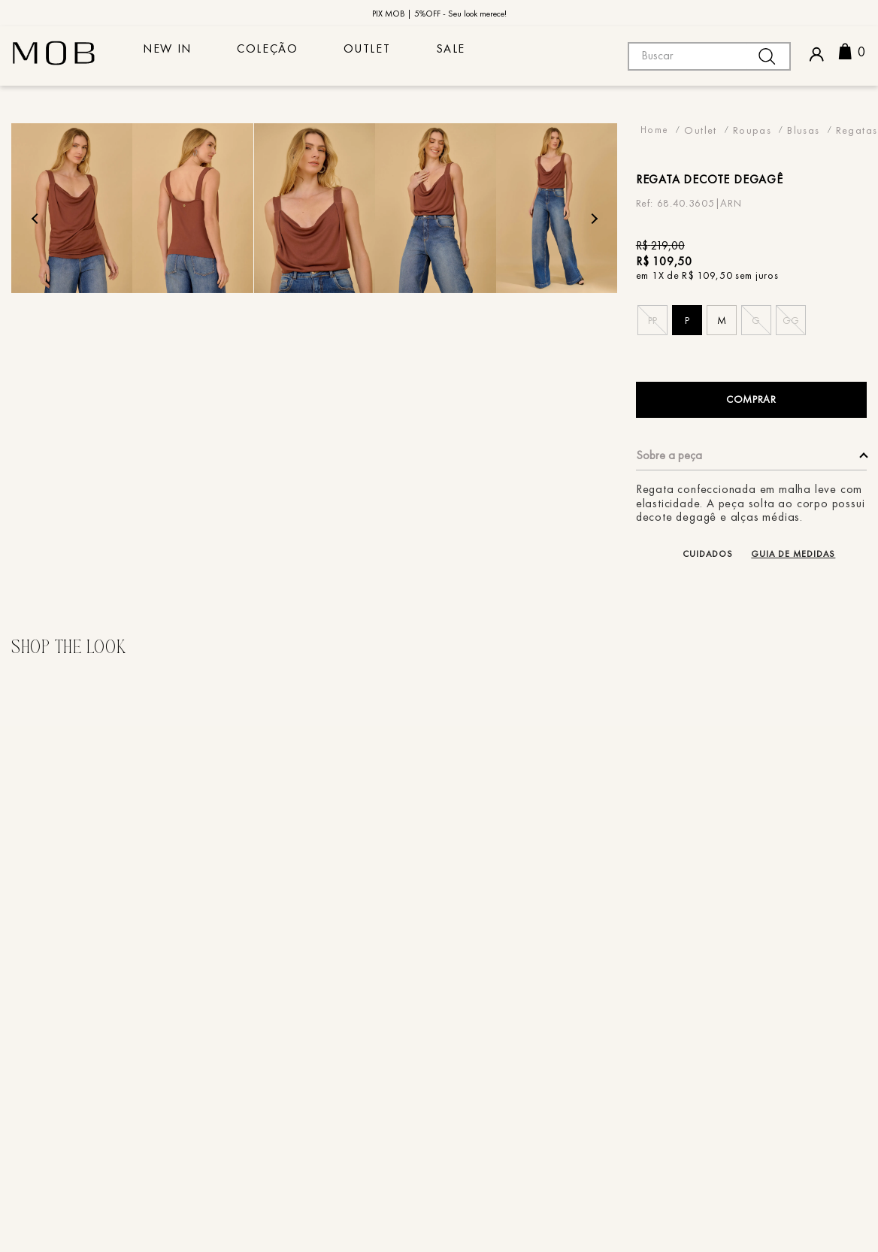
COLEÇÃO (289, 55)
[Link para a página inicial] (655, 129)
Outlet (404, 55)
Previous (36, 219)
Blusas (803, 129)
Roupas (752, 129)
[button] (652, 320)
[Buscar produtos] (766, 56)
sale (501, 55)
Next (592, 219)
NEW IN (174, 55)
